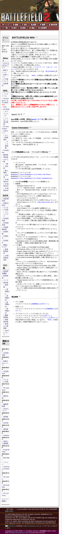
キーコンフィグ (5, 114)
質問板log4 (7, 311)
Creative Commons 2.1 (30, 526)
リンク (5, 280)
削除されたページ (5, 363)
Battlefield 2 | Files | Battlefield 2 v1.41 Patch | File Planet (30, 174)
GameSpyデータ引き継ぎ (5, 100)
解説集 (5, 155)
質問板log (7, 291)
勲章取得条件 (5, 251)
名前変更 (42, 28)
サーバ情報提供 (5, 137)
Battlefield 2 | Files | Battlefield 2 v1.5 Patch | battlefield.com (31, 178)
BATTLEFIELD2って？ (5, 66)
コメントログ (5, 214)
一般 (6, 164)
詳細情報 (34, 304)
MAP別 (5, 423)
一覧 (5, 28)
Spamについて (6, 332)
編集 (15, 25)
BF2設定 (6, 109)
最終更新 (53, 25)
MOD (33, 75)
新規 (23, 28)
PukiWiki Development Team (19, 533)
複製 (33, 25)
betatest (6, 435)
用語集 (5, 157)
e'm (24, 531)
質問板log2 (7, 298)
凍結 (32, 28)
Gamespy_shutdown (5, 469)
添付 (14, 28)
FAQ (4, 107)
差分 (24, 25)
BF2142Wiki (50, 71)
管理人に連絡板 (5, 326)
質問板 (5, 417)
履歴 (42, 25)
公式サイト (44, 304)
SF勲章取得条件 (5, 258)
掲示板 (5, 283)
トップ (5, 25)
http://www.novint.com (45, 202)
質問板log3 (7, 304)
